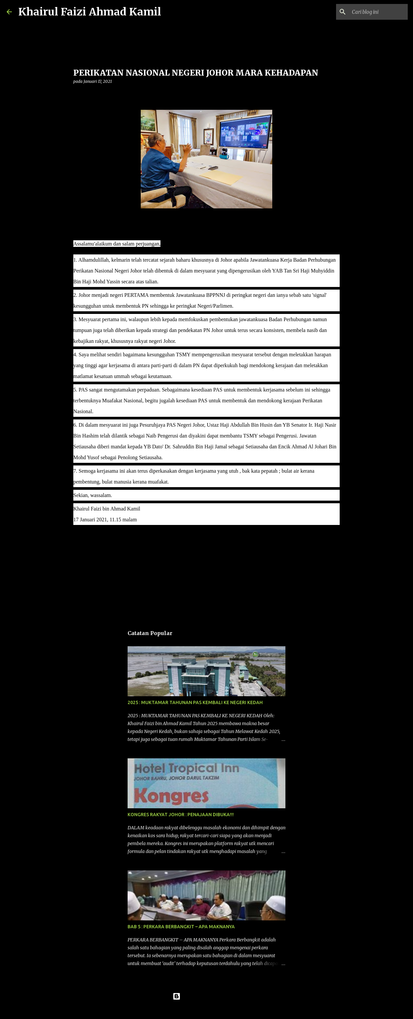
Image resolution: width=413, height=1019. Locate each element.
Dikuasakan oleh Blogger (207, 996)
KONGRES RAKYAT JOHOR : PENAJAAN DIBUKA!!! (181, 814)
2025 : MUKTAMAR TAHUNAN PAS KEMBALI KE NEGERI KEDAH (195, 702)
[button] (77, 94)
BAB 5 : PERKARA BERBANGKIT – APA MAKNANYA (181, 926)
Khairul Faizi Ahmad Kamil (89, 11)
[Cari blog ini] (373, 12)
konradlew (220, 1010)
